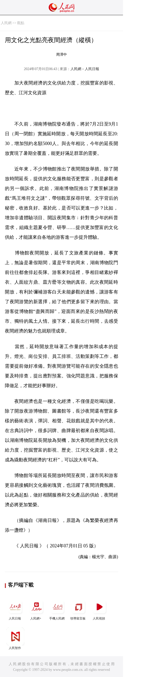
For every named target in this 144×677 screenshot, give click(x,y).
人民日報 (15, 609)
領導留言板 (78, 609)
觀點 (20, 23)
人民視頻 (99, 609)
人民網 (6, 23)
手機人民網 (57, 609)
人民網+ (36, 609)
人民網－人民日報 (84, 69)
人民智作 (15, 638)
